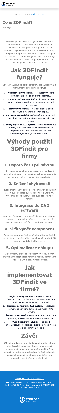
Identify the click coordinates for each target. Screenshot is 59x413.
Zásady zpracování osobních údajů (29, 379)
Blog (26, 14)
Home (17, 14)
